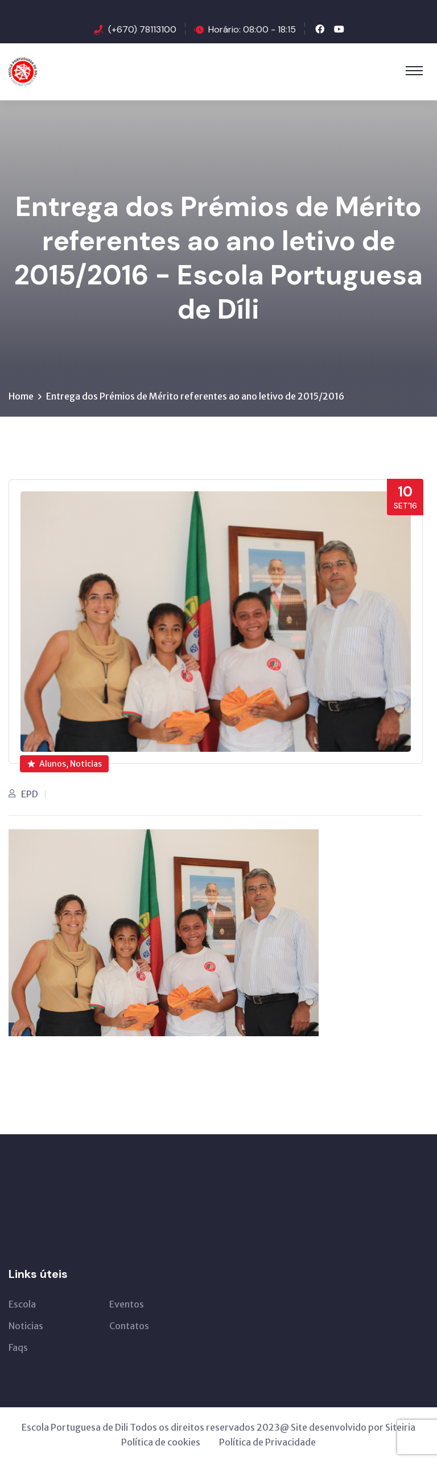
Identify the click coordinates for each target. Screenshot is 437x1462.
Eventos (126, 1304)
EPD (29, 794)
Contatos (129, 1325)
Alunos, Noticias (64, 764)
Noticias (26, 1325)
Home (21, 396)
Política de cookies (160, 1442)
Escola (22, 1304)
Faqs (18, 1347)
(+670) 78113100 (142, 29)
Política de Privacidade (267, 1442)
